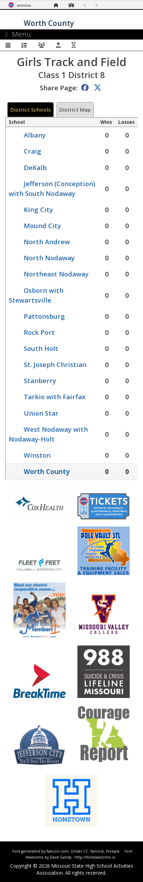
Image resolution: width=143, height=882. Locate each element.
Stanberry (40, 380)
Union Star (41, 413)
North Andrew (47, 241)
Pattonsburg (44, 316)
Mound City (42, 225)
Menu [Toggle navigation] (18, 34)
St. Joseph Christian (55, 364)
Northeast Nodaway (56, 273)
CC (85, 851)
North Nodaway (49, 257)
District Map (75, 109)
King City (38, 209)
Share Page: (58, 87)
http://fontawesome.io (95, 857)
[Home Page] (58, 5)
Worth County (47, 471)
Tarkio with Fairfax (54, 396)
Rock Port (39, 332)
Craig (32, 151)
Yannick (97, 851)
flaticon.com (57, 851)
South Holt (41, 348)
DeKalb (35, 167)
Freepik (113, 851)
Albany (35, 134)
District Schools (30, 109)
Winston (37, 455)
